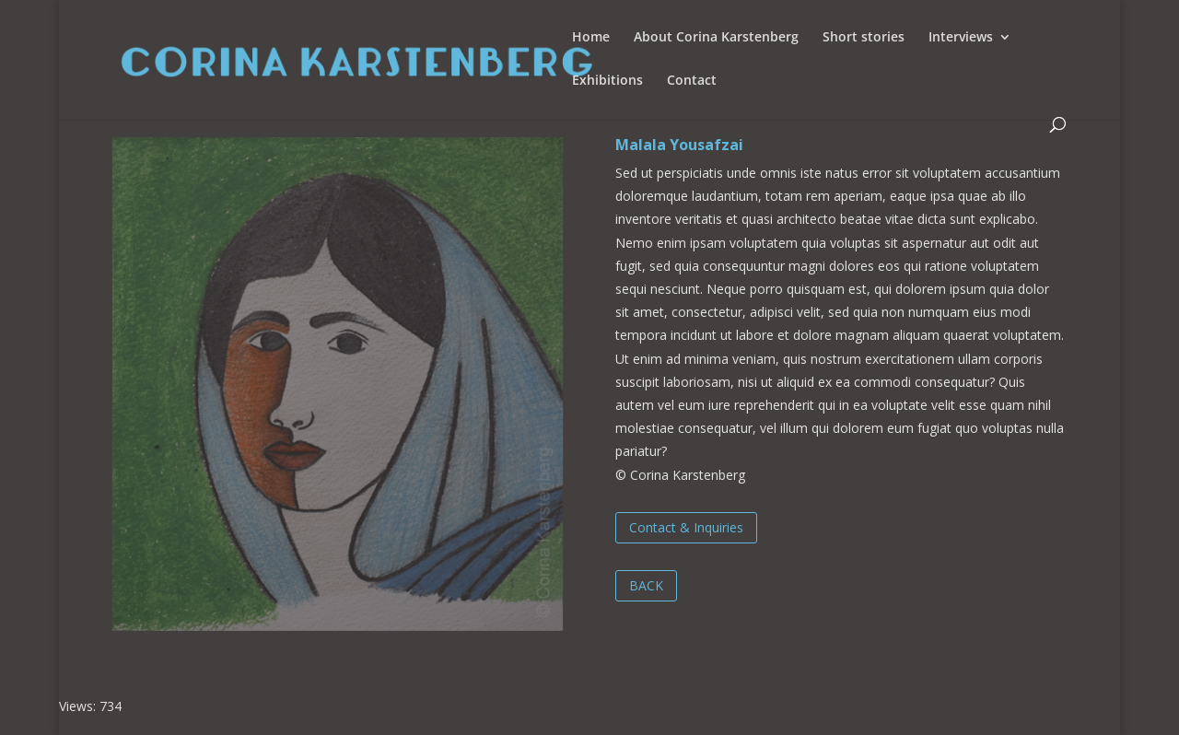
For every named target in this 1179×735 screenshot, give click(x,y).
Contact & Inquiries (686, 527)
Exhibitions (607, 81)
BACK (646, 585)
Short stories (864, 37)
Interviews (960, 37)
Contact (692, 81)
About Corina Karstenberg (716, 37)
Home (591, 37)
